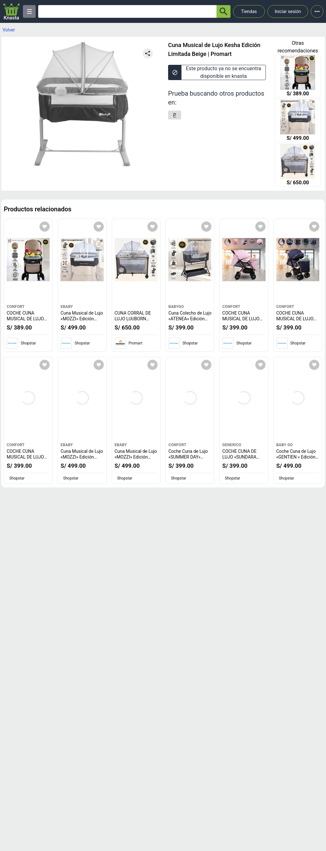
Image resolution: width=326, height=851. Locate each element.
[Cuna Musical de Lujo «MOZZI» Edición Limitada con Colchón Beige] (298, 121)
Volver (9, 29)
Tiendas (249, 11)
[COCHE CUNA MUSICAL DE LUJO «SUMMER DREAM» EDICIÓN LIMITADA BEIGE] (298, 77)
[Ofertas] (127, 11)
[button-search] (223, 11)
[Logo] (11, 11)
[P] (174, 115)
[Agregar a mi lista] (44, 226)
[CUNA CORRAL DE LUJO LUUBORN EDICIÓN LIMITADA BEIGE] (298, 166)
